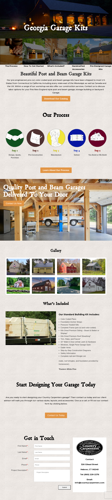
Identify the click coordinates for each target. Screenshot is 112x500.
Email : (25, 459)
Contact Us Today (56, 415)
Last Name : (23, 452)
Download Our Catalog (56, 98)
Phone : (25, 465)
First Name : (23, 446)
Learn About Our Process (56, 170)
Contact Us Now (14, 203)
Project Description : (20, 470)
